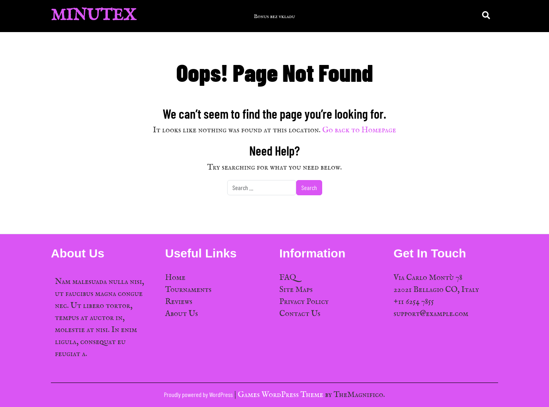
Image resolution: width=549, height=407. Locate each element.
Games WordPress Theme (281, 395)
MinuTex (93, 16)
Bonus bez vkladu (274, 16)
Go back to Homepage (359, 130)
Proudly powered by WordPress (199, 394)
